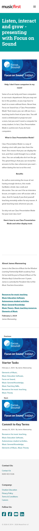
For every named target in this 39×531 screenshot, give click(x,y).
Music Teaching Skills (10, 386)
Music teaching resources (25, 308)
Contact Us (6, 470)
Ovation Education (9, 490)
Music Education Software (13, 298)
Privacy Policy (7, 493)
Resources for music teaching (14, 294)
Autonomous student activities (15, 301)
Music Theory (8, 308)
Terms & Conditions (10, 496)
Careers (5, 500)
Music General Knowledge (13, 304)
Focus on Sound (8, 379)
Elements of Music (10, 311)
